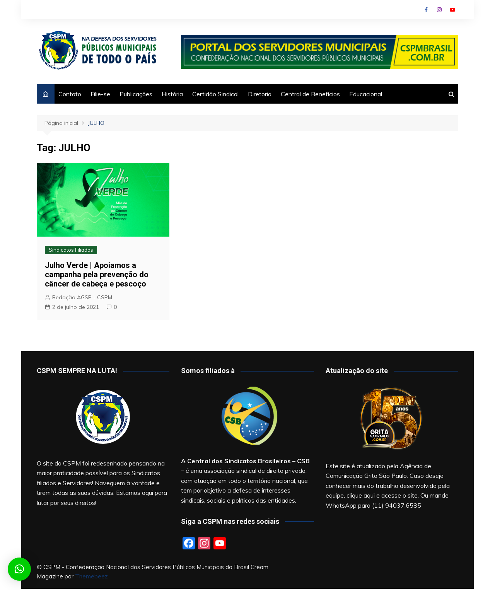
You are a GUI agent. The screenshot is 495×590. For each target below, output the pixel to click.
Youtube (452, 9)
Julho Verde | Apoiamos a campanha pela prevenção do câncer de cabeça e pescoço (96, 274)
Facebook (426, 9)
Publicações (135, 94)
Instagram (439, 9)
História (172, 94)
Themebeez (91, 576)
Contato (69, 94)
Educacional (365, 94)
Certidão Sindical (215, 94)
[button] (19, 569)
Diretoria (259, 94)
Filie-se (100, 94)
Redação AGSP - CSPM (82, 297)
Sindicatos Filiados (71, 250)
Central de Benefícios (310, 94)
